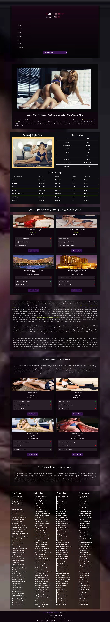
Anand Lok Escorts (40, 529)
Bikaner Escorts (84, 577)
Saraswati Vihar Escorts (42, 558)
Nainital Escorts (62, 539)
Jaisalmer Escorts (62, 496)
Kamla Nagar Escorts (41, 511)
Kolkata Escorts (84, 502)
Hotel (19, 43)
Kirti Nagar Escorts (41, 556)
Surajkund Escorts (40, 570)
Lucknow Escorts (62, 515)
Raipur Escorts (84, 496)
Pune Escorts (61, 593)
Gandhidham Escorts (85, 562)
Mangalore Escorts (85, 566)
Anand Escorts (84, 604)
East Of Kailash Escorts (19, 529)
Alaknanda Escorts (40, 496)
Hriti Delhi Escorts (77, 398)
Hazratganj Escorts (63, 570)
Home (39, 621)
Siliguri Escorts (84, 599)
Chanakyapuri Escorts (41, 521)
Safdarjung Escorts (18, 566)
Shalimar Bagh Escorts (42, 548)
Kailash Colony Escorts (42, 591)
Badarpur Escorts (17, 554)
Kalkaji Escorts (16, 562)
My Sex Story (33, 251)
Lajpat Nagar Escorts (19, 515)
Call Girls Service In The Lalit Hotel (77, 271)
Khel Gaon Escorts (40, 573)
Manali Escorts (61, 585)
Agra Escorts (61, 589)
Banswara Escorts (62, 566)
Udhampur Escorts (85, 595)
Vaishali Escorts (39, 502)
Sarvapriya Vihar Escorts (42, 579)
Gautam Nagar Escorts (42, 509)
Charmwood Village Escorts (43, 571)
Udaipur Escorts (62, 498)
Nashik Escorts (84, 500)
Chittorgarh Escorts (85, 548)
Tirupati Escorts (84, 544)
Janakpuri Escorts (17, 523)
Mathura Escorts (62, 591)
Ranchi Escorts (84, 519)
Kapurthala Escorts (85, 539)
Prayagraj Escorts (62, 511)
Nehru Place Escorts (18, 535)
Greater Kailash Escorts (19, 517)
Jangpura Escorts (40, 546)
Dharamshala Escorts (63, 579)
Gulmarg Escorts (84, 585)
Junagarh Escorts (84, 560)
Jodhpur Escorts (84, 575)
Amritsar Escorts (84, 521)
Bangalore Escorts (85, 513)
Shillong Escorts (62, 535)
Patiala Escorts (84, 504)
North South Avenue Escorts (43, 601)
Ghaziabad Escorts (18, 593)
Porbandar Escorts (85, 564)
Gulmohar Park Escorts (42, 587)
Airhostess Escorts (32, 433)
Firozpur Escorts (84, 540)
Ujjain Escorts (83, 579)
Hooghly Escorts (84, 602)
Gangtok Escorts (62, 537)
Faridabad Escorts (18, 595)
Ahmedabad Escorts (85, 517)
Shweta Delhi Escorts (77, 439)
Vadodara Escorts (85, 550)
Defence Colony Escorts (42, 539)
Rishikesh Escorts (62, 583)
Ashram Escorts (39, 602)
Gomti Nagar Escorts (63, 577)
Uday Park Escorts (40, 606)
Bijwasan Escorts (40, 593)
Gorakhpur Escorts (85, 571)
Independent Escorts (18, 506)
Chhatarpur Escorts (41, 504)
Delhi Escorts (33, 235)
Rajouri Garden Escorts (42, 527)
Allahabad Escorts (85, 529)
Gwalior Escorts (84, 558)
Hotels (64, 621)
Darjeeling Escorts (85, 587)
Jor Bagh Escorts (40, 517)
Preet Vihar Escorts (18, 531)
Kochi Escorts (61, 513)
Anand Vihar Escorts (41, 540)
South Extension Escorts (42, 535)
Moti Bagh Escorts (18, 574)
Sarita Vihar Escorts (18, 552)
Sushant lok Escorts (18, 560)
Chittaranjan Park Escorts (20, 537)
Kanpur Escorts (62, 571)
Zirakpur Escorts (62, 554)
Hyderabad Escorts (85, 511)
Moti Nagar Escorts (41, 498)
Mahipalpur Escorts (18, 519)
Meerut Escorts (84, 533)
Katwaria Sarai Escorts (19, 581)
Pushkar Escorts (62, 500)
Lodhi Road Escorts (18, 550)
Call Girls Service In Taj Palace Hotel (33, 271)
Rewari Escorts (61, 504)
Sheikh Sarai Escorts (41, 568)
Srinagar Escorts (62, 558)
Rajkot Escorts (61, 525)
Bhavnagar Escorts (63, 573)
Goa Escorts (61, 587)
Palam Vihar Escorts (41, 531)
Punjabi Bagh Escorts (19, 599)
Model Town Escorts (18, 605)
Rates (19, 32)
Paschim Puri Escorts (41, 544)
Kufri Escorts (83, 509)
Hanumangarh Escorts (64, 533)
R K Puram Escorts (18, 570)
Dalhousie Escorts (85, 589)
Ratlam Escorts (61, 508)
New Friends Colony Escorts (43, 552)
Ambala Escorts (84, 573)
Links (19, 40)
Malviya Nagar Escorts (19, 527)
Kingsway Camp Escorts (42, 560)
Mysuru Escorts (61, 568)
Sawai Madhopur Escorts (65, 546)
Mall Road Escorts (40, 562)
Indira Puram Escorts (18, 539)
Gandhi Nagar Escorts (64, 575)
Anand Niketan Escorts (42, 589)
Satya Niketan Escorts (19, 572)
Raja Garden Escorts (41, 595)
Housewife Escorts (77, 433)
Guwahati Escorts (62, 519)
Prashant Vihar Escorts (19, 601)
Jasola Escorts (16, 556)
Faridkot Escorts (84, 593)
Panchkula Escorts (62, 581)
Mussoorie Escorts (62, 562)
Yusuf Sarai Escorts (41, 566)
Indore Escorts (61, 602)
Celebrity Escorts (17, 504)
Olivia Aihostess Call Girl (33, 229)
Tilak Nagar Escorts (41, 525)
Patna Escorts (83, 570)
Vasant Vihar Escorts (18, 577)
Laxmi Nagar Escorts (18, 525)
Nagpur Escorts (62, 517)
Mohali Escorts (84, 527)
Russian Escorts (32, 393)
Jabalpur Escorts (84, 556)
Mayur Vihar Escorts (18, 545)
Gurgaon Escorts (17, 591)
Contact (20, 47)
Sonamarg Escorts (85, 591)
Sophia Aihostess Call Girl (77, 229)
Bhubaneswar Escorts (63, 521)
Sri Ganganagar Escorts (64, 531)
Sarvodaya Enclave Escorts (43, 583)
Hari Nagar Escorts (41, 537)
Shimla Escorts (61, 604)
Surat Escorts (61, 509)
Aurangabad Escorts (63, 523)
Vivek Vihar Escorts (41, 542)
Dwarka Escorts (17, 521)
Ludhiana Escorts (84, 523)
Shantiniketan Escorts (41, 575)
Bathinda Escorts (84, 525)
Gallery (20, 36)
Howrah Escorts (84, 583)
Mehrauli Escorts (17, 587)
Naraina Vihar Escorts (42, 577)
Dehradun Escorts (62, 601)
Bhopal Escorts (84, 498)
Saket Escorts (16, 585)
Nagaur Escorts (62, 548)
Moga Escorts (83, 537)
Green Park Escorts (18, 603)
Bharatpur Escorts (62, 529)
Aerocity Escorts (40, 554)
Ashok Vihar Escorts (41, 508)
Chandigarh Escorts (85, 515)
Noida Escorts (16, 589)
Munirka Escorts (17, 579)
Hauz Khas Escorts (18, 564)
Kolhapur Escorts (62, 552)
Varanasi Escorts (84, 531)
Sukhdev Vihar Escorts (42, 564)
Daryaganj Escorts (18, 546)
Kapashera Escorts (18, 558)
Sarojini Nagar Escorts (19, 568)
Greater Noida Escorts (19, 597)
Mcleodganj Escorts (63, 542)
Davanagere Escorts (85, 568)
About (20, 29)
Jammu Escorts (61, 560)
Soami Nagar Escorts (41, 581)
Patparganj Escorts (41, 500)
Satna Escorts (61, 506)
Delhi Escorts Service (33, 274)
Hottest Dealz (33, 290)
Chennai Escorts (84, 506)
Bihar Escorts (83, 552)
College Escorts (77, 393)
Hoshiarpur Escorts (85, 535)
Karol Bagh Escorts (18, 512)
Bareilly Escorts (62, 564)
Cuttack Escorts (84, 581)
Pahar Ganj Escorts (18, 514)
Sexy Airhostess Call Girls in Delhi (48, 317)
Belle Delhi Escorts (32, 398)
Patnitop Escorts (84, 508)
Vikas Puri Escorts (40, 550)
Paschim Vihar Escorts (42, 533)
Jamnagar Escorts (62, 527)
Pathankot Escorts (62, 556)
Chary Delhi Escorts (33, 439)
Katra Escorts (83, 597)
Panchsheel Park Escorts (42, 585)
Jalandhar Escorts (62, 595)
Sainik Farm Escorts (41, 506)
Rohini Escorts (16, 541)
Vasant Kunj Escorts (18, 576)
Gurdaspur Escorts (85, 554)
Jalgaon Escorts (62, 550)
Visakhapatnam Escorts (86, 546)
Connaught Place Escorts (20, 533)
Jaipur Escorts (61, 599)
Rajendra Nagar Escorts (42, 513)
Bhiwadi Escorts (62, 502)
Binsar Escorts (61, 540)
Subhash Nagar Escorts (42, 515)
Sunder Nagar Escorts (42, 604)
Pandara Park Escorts (41, 519)
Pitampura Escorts (18, 543)
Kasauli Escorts (84, 601)
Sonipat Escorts (62, 544)
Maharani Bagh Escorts (42, 523)
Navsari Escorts (17, 583)
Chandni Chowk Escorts (19, 548)
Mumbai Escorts (62, 597)
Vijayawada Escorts (85, 542)
